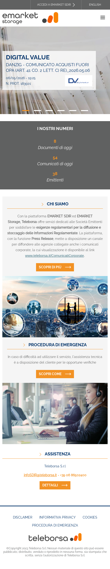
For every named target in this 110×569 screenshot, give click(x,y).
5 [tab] (72, 110)
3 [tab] (49, 110)
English (95, 4)
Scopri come (50, 374)
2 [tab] (37, 110)
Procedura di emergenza (55, 525)
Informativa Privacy (57, 517)
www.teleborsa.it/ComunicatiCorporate (54, 256)
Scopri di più (50, 267)
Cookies (90, 517)
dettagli (50, 485)
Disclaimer (22, 517)
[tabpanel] (55, 70)
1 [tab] (25, 110)
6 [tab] (84, 110)
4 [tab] (61, 110)
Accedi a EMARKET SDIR (54, 4)
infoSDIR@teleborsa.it (40, 475)
